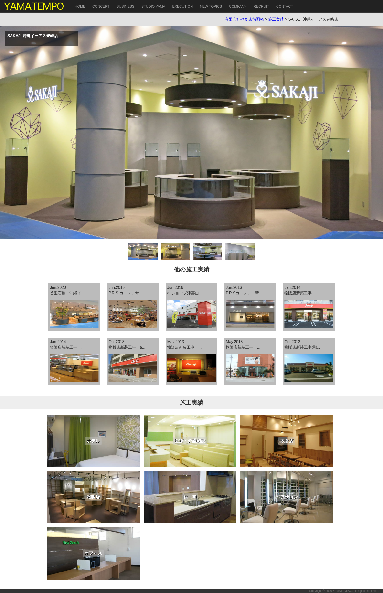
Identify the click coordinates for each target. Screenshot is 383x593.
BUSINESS (125, 6)
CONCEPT (100, 6)
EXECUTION (182, 6)
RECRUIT (261, 6)
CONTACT (284, 6)
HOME (80, 6)
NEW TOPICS (211, 6)
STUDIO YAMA (153, 6)
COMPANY (237, 6)
